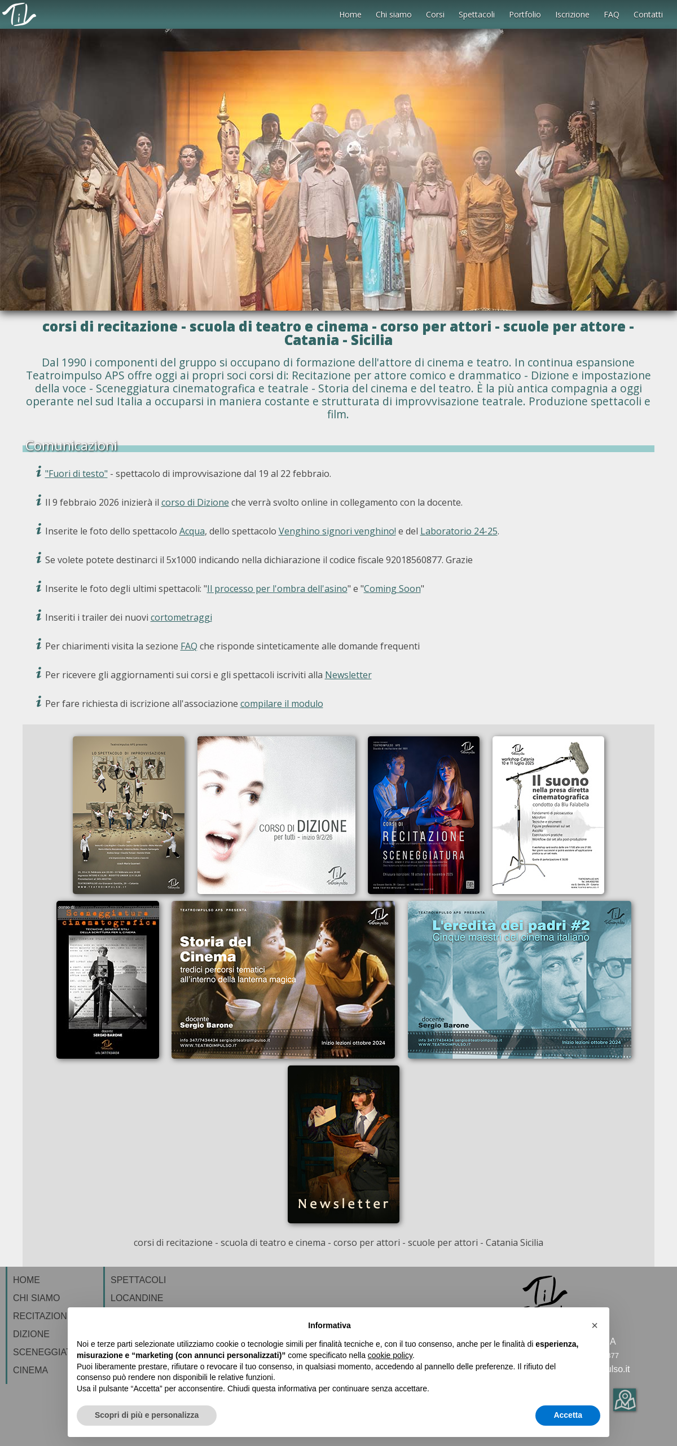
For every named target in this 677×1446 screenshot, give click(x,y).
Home (350, 14)
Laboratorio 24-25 (459, 531)
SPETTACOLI (138, 1280)
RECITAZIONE (43, 1316)
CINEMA (30, 1370)
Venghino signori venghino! (337, 531)
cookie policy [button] (390, 1355)
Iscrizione (572, 14)
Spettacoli (477, 14)
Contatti (648, 14)
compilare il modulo (281, 703)
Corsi (435, 14)
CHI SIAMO (36, 1298)
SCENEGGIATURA (52, 1352)
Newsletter (348, 675)
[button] (595, 1325)
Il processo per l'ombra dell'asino (277, 588)
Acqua (192, 531)
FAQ (611, 14)
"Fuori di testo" (76, 473)
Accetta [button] (567, 1415)
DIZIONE (31, 1334)
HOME (26, 1280)
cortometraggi (181, 617)
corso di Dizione (195, 502)
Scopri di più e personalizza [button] (147, 1415)
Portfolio (525, 14)
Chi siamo (394, 14)
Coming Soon (392, 588)
